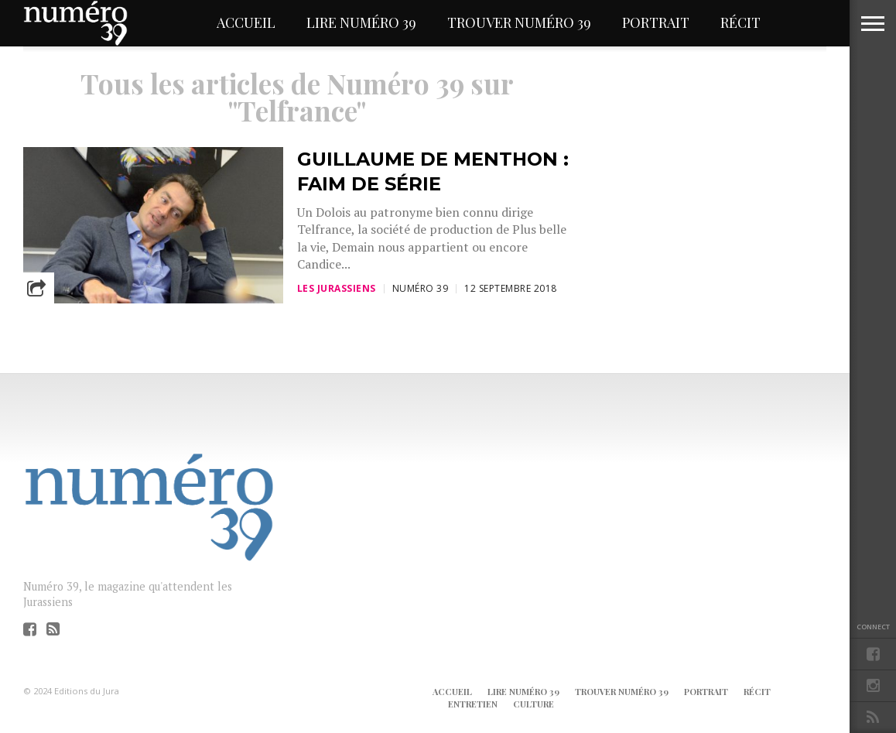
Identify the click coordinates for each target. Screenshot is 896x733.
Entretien (473, 704)
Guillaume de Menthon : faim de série (433, 171)
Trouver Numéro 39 (519, 22)
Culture (533, 704)
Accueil (246, 22)
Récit (740, 22)
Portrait (655, 22)
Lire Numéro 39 (361, 22)
